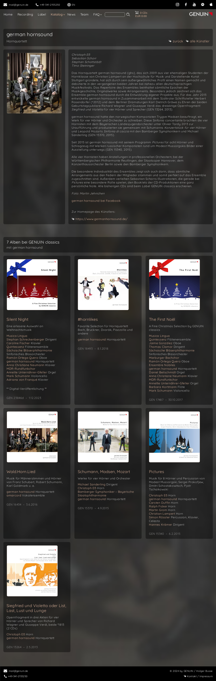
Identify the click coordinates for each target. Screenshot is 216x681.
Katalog (57, 14)
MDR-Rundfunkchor (21, 368)
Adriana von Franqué (27, 379)
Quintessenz (27, 347)
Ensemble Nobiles (162, 365)
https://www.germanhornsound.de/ (102, 219)
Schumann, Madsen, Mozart (104, 471)
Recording (25, 14)
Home (8, 14)
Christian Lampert (166, 513)
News (71, 14)
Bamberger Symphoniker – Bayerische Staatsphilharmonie (106, 493)
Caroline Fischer (24, 343)
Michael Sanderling (98, 484)
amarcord (26, 495)
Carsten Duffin (163, 502)
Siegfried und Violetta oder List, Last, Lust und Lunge (36, 608)
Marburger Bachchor (164, 357)
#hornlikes (88, 319)
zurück (176, 41)
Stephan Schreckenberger (32, 339)
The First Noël (162, 319)
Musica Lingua (17, 336)
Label (42, 14)
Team (84, 14)
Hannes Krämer (166, 524)
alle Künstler (198, 41)
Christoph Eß (91, 488)
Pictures (156, 471)
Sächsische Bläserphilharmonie (29, 352)
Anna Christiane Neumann (31, 365)
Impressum (198, 676)
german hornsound (30, 361)
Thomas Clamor (167, 347)
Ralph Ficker (162, 506)
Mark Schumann (27, 376)
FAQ (96, 14)
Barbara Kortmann (167, 387)
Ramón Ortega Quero (27, 357)
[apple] (211, 4)
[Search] (115, 14)
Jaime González (165, 343)
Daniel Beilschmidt (167, 372)
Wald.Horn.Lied (21, 471)
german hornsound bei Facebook (96, 200)
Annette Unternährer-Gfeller (31, 372)
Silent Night (17, 319)
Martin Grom (162, 510)
